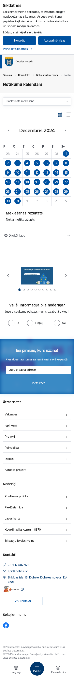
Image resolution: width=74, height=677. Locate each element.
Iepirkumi (11, 425)
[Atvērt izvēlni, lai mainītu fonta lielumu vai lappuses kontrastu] (58, 670)
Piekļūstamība (14, 507)
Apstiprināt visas (54, 40)
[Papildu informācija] (22, 589)
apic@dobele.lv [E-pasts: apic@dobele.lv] (17, 571)
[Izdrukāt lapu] (37, 235)
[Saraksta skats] (69, 114)
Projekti (10, 436)
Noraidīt (19, 40)
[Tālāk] (66, 275)
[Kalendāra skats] (60, 114)
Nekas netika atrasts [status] (37, 216)
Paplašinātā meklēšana (20, 101)
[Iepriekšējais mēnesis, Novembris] (8, 130)
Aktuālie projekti (15, 470)
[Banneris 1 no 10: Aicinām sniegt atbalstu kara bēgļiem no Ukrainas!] (37, 276)
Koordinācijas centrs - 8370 (23, 529)
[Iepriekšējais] (8, 275)
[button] (66, 154)
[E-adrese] (11, 589)
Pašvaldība (12, 447)
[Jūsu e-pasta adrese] (38, 370)
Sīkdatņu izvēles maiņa (20, 540)
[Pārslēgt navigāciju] (37, 669)
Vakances (11, 414)
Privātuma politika (16, 496)
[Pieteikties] (38, 383)
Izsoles (9, 459)
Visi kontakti (23, 601)
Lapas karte (12, 518)
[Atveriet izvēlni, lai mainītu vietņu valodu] (16, 670)
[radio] (13, 323)
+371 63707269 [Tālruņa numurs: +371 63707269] (18, 565)
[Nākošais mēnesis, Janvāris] (65, 130)
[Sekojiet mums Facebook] (6, 625)
